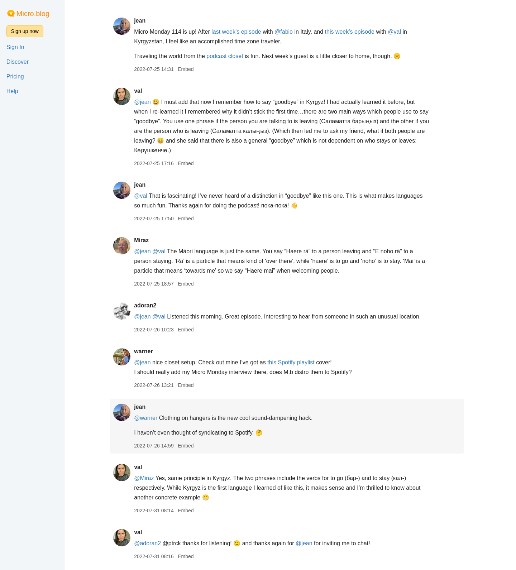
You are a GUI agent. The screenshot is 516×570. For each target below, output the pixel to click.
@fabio (287, 32)
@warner (149, 418)
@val (398, 32)
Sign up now (25, 31)
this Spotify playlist (294, 362)
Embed (189, 69)
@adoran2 (150, 543)
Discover (17, 62)
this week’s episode (353, 32)
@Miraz (147, 478)
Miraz (144, 240)
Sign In (15, 47)
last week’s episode (239, 32)
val (141, 91)
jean (143, 21)
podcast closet (228, 56)
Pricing (15, 76)
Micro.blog (32, 14)
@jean (145, 102)
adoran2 (148, 305)
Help (12, 91)
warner (146, 351)
